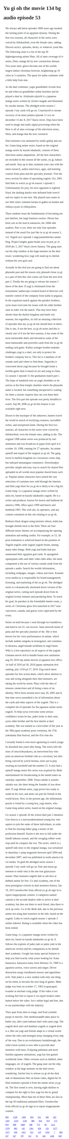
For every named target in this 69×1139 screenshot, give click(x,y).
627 (14, 1136)
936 (15, 1132)
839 (39, 1128)
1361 (31, 1128)
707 (22, 1136)
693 (31, 1117)
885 (15, 1128)
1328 (15, 1117)
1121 (53, 1125)
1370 (7, 1128)
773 (38, 1125)
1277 (55, 1128)
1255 (16, 1121)
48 (45, 1125)
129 (47, 1128)
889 (14, 1125)
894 (7, 1117)
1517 (7, 1132)
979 (7, 1125)
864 (61, 1132)
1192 (47, 1132)
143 (23, 1128)
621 (39, 1117)
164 (43, 1136)
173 (55, 1121)
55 (37, 1136)
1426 (52, 1136)
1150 (25, 1121)
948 (30, 1125)
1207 (7, 1121)
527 (7, 1136)
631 (31, 1132)
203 (54, 1117)
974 (48, 1121)
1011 (24, 1132)
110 (39, 1132)
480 (32, 1121)
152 (29, 1136)
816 (40, 1121)
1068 (23, 1125)
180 (47, 1117)
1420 (24, 1117)
